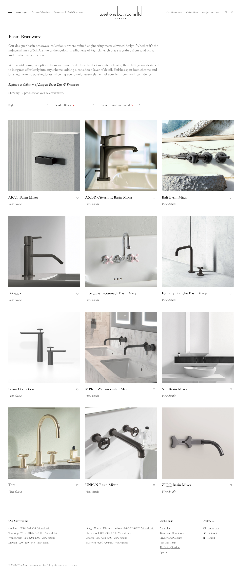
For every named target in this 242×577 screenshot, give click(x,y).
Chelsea (90, 537)
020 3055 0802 (132, 528)
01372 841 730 (28, 528)
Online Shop (192, 12)
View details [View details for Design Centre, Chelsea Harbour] (147, 528)
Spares (163, 552)
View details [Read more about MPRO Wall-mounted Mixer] (92, 395)
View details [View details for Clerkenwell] (124, 533)
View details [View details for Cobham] (43, 528)
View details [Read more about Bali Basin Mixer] (168, 204)
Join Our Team (168, 542)
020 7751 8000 (104, 537)
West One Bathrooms (121, 12)
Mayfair (12, 542)
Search (232, 12)
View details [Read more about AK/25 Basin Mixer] (15, 204)
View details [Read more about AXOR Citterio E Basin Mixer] (92, 204)
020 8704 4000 (32, 537)
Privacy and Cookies (171, 537)
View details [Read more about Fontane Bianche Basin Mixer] (168, 300)
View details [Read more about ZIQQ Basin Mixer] (168, 491)
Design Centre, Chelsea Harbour (104, 528)
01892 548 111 (36, 533)
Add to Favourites (77, 197)
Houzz (211, 537)
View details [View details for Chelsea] (120, 537)
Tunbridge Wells (17, 533)
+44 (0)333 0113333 (211, 12)
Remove (73, 106)
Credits (72, 565)
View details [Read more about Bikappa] (15, 300)
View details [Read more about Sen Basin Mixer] (168, 395)
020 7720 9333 (105, 542)
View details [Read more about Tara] (15, 491)
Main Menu (21, 12)
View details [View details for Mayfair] (42, 542)
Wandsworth (15, 537)
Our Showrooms (174, 12)
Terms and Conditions (172, 533)
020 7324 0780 (108, 533)
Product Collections (41, 12)
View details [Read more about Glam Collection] (15, 395)
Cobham (13, 528)
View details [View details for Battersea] (121, 542)
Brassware (59, 12)
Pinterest (212, 533)
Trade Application (170, 547)
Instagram (213, 528)
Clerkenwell (92, 533)
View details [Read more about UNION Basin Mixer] (92, 491)
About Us (165, 528)
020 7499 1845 (27, 542)
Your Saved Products (226, 13)
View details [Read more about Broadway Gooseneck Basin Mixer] (92, 300)
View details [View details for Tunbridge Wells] (51, 533)
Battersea (91, 542)
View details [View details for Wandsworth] (48, 537)
